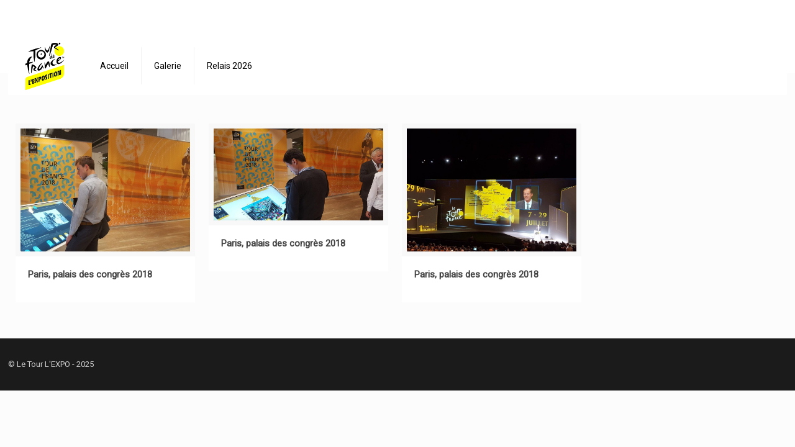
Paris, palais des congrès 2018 (90, 274)
